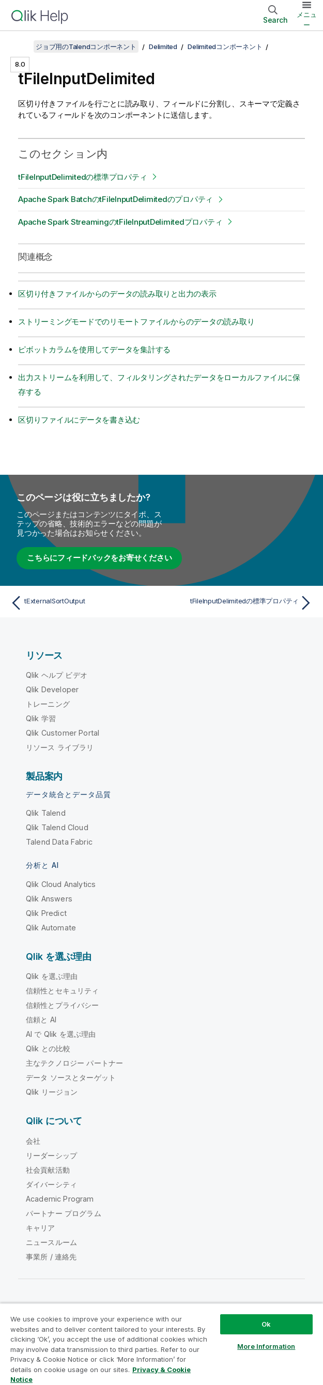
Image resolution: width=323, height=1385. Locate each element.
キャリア (40, 1227)
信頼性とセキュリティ (62, 990)
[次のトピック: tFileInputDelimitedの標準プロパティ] (239, 603)
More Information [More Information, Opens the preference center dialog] (266, 1346)
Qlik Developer (52, 689)
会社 (33, 1141)
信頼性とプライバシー (62, 1005)
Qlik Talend (46, 812)
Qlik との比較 (48, 1048)
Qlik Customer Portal (62, 732)
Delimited (163, 46)
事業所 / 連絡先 (51, 1256)
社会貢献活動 (48, 1169)
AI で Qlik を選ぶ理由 (61, 1034)
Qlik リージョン (52, 1091)
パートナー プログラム (63, 1213)
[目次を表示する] (20, 46)
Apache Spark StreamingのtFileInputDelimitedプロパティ (120, 222)
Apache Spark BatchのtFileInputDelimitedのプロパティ (115, 199)
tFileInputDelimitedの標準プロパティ (82, 177)
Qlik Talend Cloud (57, 827)
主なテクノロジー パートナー (74, 1063)
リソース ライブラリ (60, 747)
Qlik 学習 (41, 718)
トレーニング (48, 703)
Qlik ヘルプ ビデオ (56, 675)
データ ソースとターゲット (71, 1077)
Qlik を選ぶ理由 (52, 976)
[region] (161, 1344)
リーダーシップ (51, 1155)
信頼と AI (41, 1019)
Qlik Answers (49, 898)
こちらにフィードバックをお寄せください (99, 558)
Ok (266, 1324)
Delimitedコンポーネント (225, 46)
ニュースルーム (51, 1242)
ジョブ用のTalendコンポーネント (86, 46)
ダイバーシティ (51, 1184)
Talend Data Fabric (59, 841)
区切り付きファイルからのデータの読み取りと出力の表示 (117, 294)
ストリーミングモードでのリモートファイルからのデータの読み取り (136, 321)
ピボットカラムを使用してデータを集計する (94, 349)
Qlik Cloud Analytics (61, 884)
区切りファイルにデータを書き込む (79, 420)
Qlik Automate (51, 927)
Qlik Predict (46, 913)
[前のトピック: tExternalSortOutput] (83, 603)
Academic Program (60, 1198)
